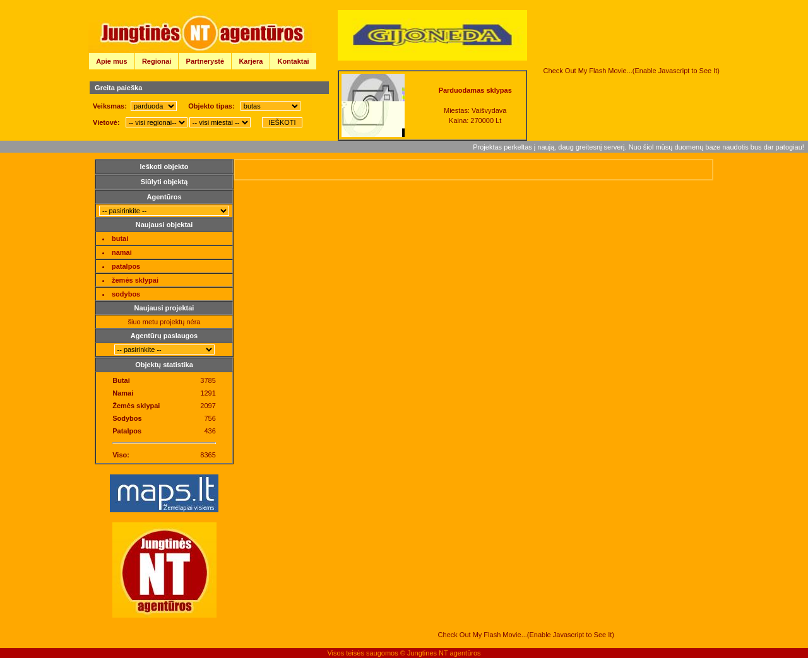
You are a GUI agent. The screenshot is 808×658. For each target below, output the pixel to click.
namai (122, 252)
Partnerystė (205, 61)
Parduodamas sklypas (475, 90)
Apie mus (112, 61)
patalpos (126, 266)
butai (120, 238)
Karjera (251, 61)
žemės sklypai (135, 280)
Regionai (156, 61)
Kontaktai (293, 61)
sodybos (126, 294)
